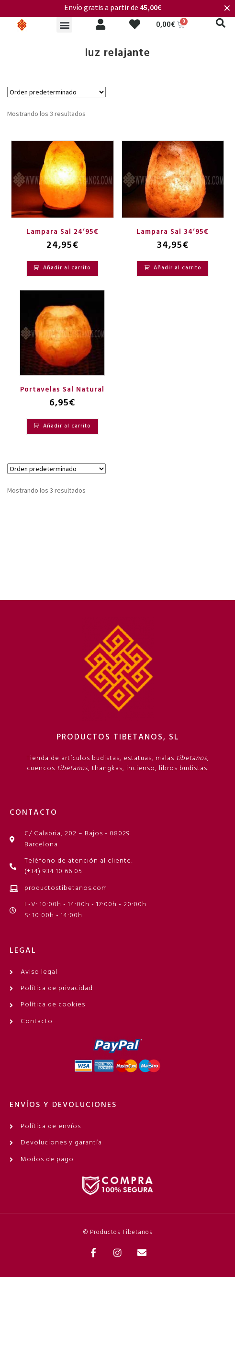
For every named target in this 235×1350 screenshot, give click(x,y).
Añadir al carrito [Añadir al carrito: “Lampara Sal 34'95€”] (177, 268)
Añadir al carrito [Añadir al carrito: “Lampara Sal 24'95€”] (66, 268)
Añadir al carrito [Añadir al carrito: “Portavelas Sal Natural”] (66, 426)
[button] (64, 25)
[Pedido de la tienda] (56, 92)
